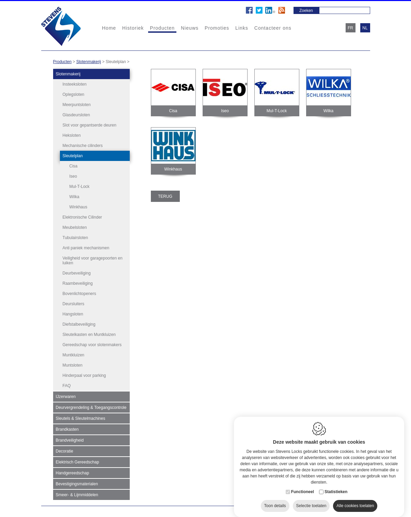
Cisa (73, 166)
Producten (162, 28)
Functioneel (302, 488)
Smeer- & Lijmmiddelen (77, 493)
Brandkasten (67, 427)
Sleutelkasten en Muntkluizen (89, 332)
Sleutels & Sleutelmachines (80, 416)
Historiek (133, 28)
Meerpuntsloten (77, 104)
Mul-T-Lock (79, 186)
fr (350, 28)
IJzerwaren (66, 395)
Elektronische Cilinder (82, 215)
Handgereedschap (72, 471)
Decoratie (64, 449)
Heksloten (72, 135)
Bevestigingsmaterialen (77, 482)
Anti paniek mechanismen (86, 246)
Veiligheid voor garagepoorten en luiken (93, 259)
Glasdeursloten (76, 115)
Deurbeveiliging (77, 271)
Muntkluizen (73, 353)
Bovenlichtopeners (79, 292)
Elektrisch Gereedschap (77, 460)
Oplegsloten (73, 94)
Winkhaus (78, 207)
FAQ (67, 384)
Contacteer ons (272, 28)
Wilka (74, 196)
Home (109, 28)
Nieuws (190, 28)
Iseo (73, 176)
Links (241, 28)
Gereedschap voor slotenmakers (92, 343)
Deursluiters (73, 302)
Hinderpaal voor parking (84, 373)
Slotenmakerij (88, 61)
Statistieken (336, 488)
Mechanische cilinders (83, 145)
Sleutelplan (73, 155)
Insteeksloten (75, 84)
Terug (165, 196)
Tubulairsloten (75, 236)
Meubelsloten (75, 225)
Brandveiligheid (70, 438)
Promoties (217, 28)
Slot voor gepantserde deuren (89, 125)
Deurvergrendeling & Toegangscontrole (91, 405)
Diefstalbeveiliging (79, 322)
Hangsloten (73, 312)
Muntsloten (73, 363)
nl (364, 28)
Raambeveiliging (78, 281)
